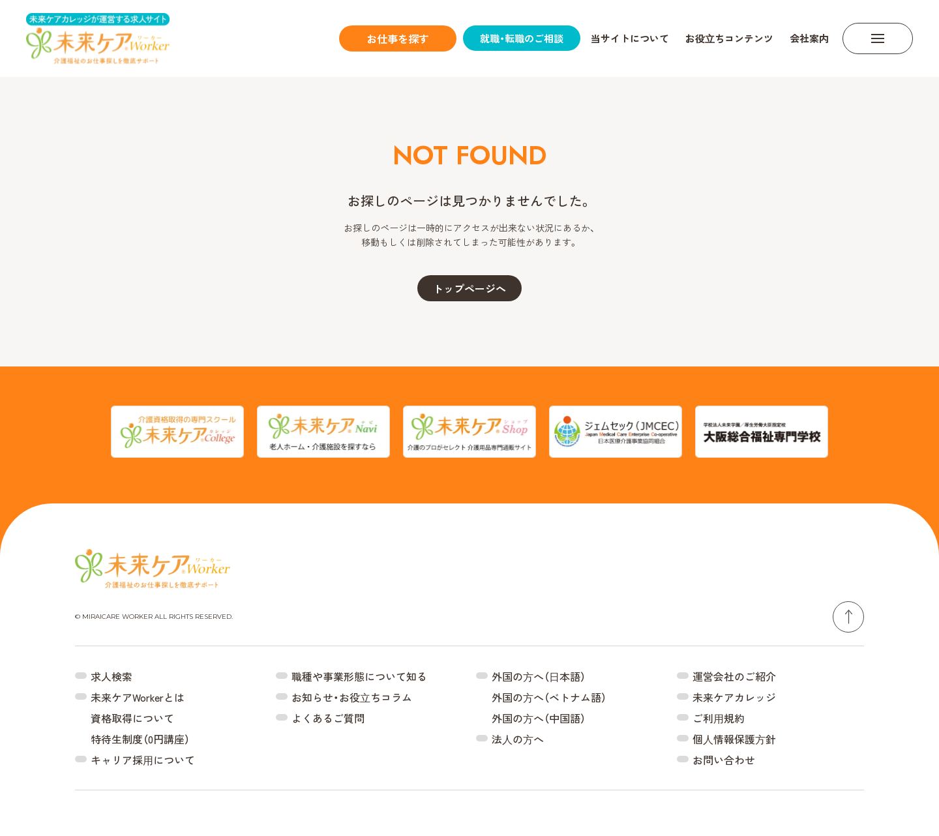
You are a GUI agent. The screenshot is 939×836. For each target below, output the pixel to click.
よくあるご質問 (328, 718)
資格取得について (132, 718)
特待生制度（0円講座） (140, 739)
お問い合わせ (724, 760)
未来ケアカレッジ (734, 697)
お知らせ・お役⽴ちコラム (351, 697)
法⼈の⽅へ (518, 739)
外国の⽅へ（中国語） (539, 718)
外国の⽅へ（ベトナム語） (549, 697)
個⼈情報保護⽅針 (734, 739)
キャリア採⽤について (143, 760)
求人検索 (111, 676)
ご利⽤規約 (719, 718)
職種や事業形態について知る (359, 676)
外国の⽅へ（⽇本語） (539, 676)
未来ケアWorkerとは (138, 697)
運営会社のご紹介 (734, 676)
